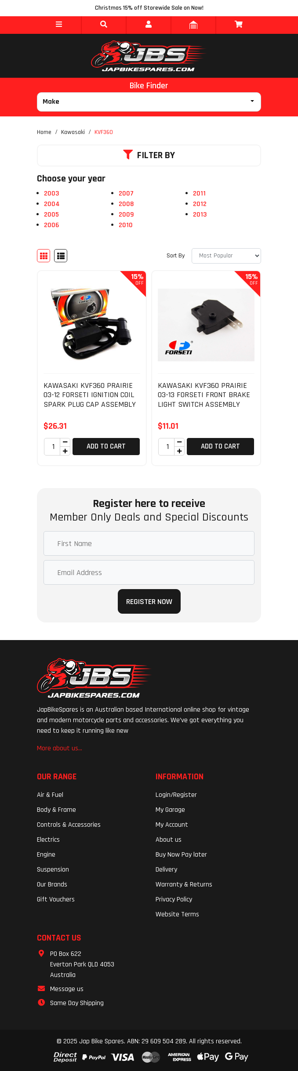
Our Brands (52, 884)
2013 (200, 214)
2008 (126, 204)
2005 (51, 214)
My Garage (170, 809)
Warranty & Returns (184, 884)
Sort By (176, 256)
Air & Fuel (50, 795)
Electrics (48, 839)
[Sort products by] (226, 256)
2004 (52, 204)
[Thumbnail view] (43, 255)
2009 (126, 214)
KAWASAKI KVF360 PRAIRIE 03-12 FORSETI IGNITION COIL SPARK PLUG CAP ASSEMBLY (90, 394)
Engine (46, 854)
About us (169, 839)
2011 (199, 193)
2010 (126, 225)
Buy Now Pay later (181, 854)
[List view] (60, 255)
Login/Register (176, 795)
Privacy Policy (174, 899)
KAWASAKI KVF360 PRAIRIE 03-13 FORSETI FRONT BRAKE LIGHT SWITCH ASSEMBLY (204, 394)
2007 (126, 193)
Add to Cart (106, 446)
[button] (59, 25)
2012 (200, 204)
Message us (67, 989)
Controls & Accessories (69, 824)
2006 (51, 225)
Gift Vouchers (56, 899)
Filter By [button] (149, 155)
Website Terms (177, 914)
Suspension (53, 869)
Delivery (166, 869)
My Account (172, 824)
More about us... (59, 748)
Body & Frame (56, 809)
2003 (51, 193)
